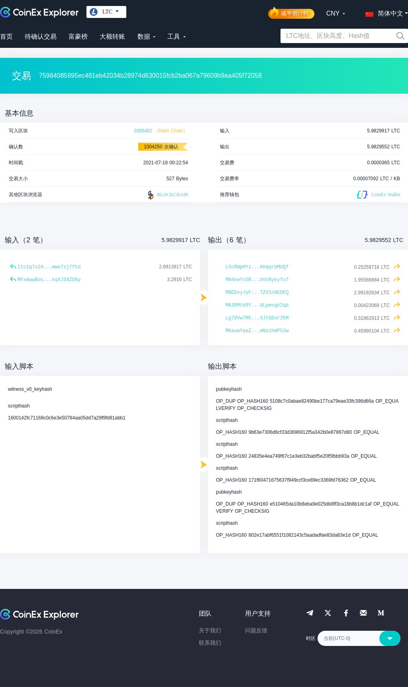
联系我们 (210, 643)
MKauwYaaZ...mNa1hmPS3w (257, 331)
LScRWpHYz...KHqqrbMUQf (257, 267)
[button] (382, 12)
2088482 (142, 131)
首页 (6, 36)
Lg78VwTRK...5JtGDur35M (257, 318)
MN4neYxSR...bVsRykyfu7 (257, 280)
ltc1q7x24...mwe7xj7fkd (49, 267)
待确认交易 (41, 36)
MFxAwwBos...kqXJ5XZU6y (49, 280)
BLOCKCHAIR (167, 195)
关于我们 (210, 630)
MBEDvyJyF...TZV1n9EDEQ (257, 292)
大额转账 (112, 36)
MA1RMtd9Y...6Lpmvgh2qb (257, 305)
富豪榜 (78, 36)
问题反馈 (256, 630)
